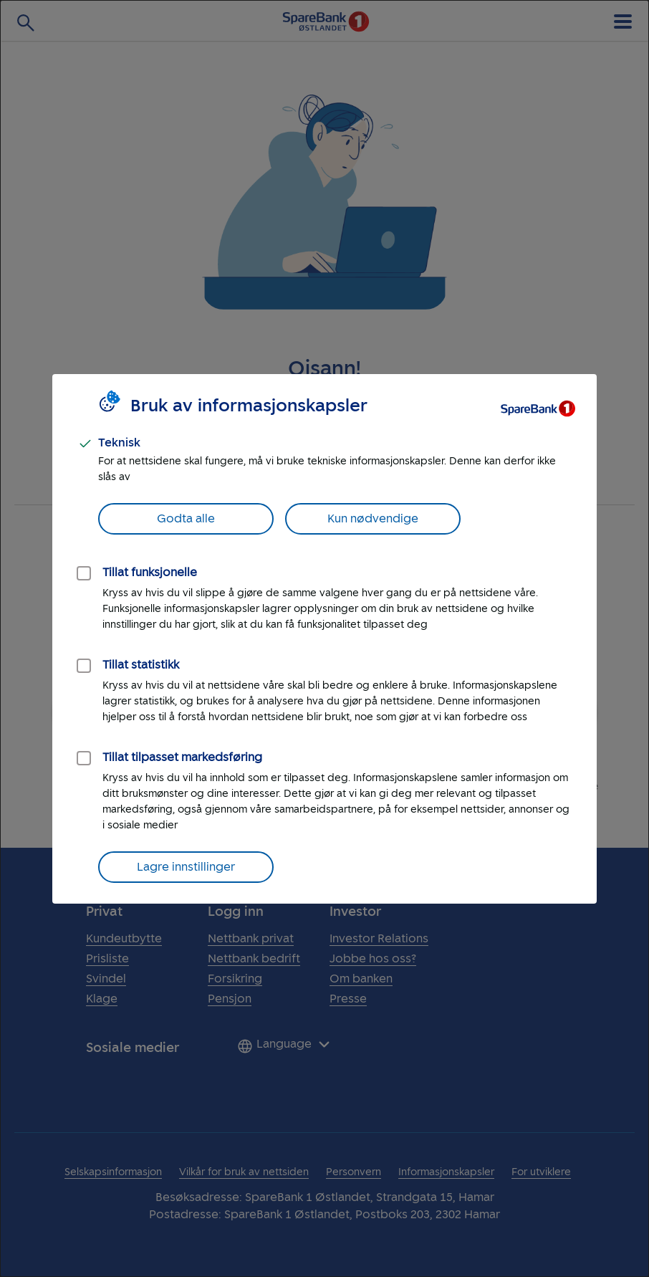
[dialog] (324, 638)
